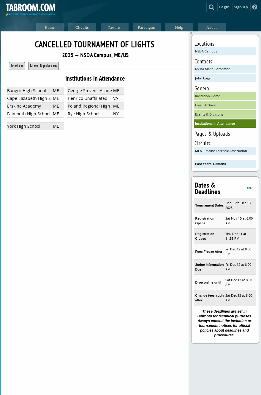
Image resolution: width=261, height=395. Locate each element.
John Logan (204, 78)
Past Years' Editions (210, 164)
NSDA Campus (206, 51)
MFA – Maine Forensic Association (221, 150)
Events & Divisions (209, 114)
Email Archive (205, 105)
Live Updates (43, 65)
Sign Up (241, 6)
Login (224, 6)
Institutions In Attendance (215, 123)
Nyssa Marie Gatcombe (212, 69)
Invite (17, 65)
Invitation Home (207, 96)
